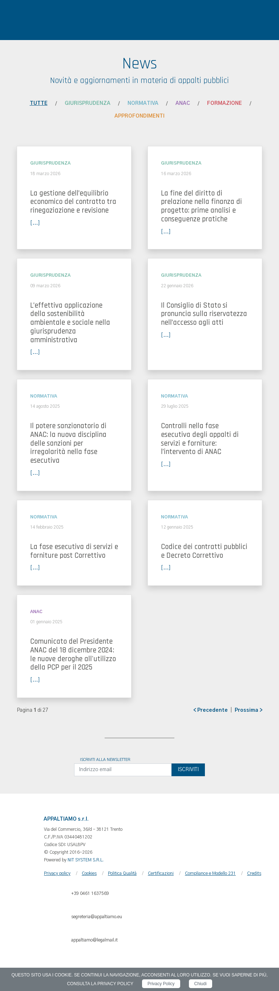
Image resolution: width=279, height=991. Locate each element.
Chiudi (200, 983)
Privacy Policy (161, 983)
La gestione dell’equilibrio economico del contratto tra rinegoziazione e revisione (73, 202)
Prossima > (248, 710)
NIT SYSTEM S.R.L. (86, 860)
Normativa (143, 103)
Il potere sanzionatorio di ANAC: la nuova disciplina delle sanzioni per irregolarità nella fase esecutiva (68, 443)
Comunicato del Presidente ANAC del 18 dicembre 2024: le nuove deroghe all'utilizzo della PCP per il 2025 (73, 654)
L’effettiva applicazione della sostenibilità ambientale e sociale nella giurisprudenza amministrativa (70, 323)
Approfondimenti (139, 116)
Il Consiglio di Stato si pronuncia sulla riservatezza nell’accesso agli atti (204, 314)
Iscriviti (188, 769)
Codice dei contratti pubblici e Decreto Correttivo (204, 551)
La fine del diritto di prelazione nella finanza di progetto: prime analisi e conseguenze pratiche (201, 206)
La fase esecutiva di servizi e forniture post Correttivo (74, 551)
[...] (35, 223)
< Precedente (210, 710)
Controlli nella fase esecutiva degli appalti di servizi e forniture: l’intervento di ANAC (200, 439)
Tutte (39, 103)
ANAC (182, 103)
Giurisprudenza (87, 103)
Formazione (224, 103)
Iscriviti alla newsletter (105, 760)
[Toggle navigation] (18, 16)
